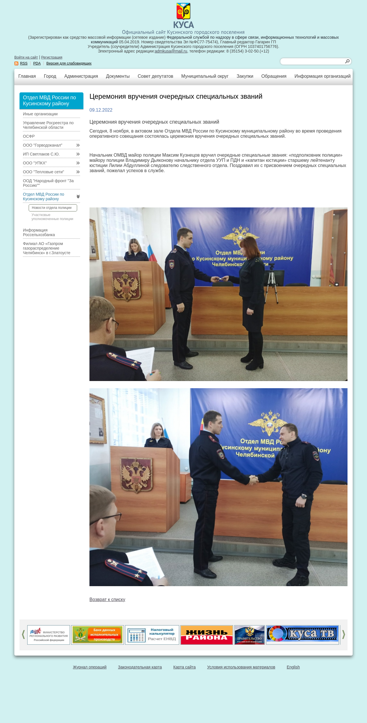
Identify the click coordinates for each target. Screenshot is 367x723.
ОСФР (29, 136)
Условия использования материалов (241, 667)
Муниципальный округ (205, 76)
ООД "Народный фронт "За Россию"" (48, 183)
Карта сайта (184, 667)
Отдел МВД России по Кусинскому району (43, 196)
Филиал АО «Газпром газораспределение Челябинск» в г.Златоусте (46, 248)
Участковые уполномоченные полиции (52, 217)
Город (50, 76)
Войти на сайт (26, 57)
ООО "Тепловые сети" (43, 172)
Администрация (81, 76)
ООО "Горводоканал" (42, 145)
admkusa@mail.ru (171, 51)
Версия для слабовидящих (69, 63)
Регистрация (52, 57)
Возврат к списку (107, 599)
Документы (118, 76)
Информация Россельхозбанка (39, 232)
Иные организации (40, 114)
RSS (24, 63)
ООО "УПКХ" (35, 163)
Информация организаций (322, 76)
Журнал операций (89, 667)
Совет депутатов (155, 76)
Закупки (245, 76)
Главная (27, 76)
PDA (37, 63)
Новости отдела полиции (51, 208)
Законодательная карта (140, 667)
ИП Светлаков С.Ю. (41, 154)
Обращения (273, 76)
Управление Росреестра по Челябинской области (48, 125)
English (293, 667)
